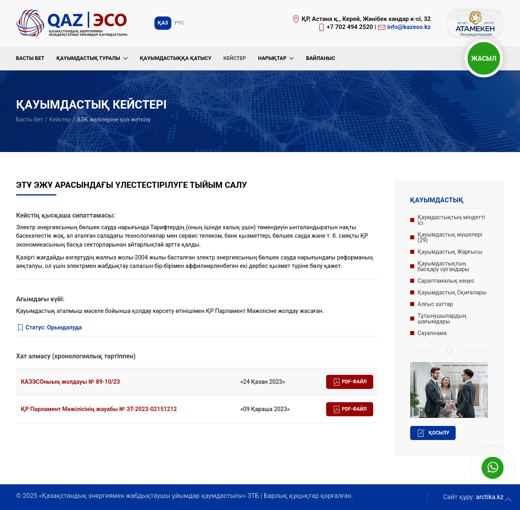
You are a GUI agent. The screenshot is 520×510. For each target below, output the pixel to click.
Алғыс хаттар (435, 304)
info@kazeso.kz (409, 27)
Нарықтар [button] (276, 58)
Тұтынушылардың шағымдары (441, 319)
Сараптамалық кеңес (445, 281)
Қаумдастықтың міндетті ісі (451, 220)
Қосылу (433, 433)
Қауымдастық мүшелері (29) (449, 237)
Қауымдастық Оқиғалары (452, 292)
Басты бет (30, 58)
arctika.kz (490, 497)
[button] (508, 500)
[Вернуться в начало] (73, 23)
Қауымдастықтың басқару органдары (443, 266)
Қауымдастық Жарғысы (449, 252)
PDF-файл (350, 382)
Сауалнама (432, 333)
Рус (180, 23)
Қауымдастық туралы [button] (92, 58)
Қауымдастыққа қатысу (176, 58)
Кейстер (234, 58)
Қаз (163, 23)
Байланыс (320, 58)
